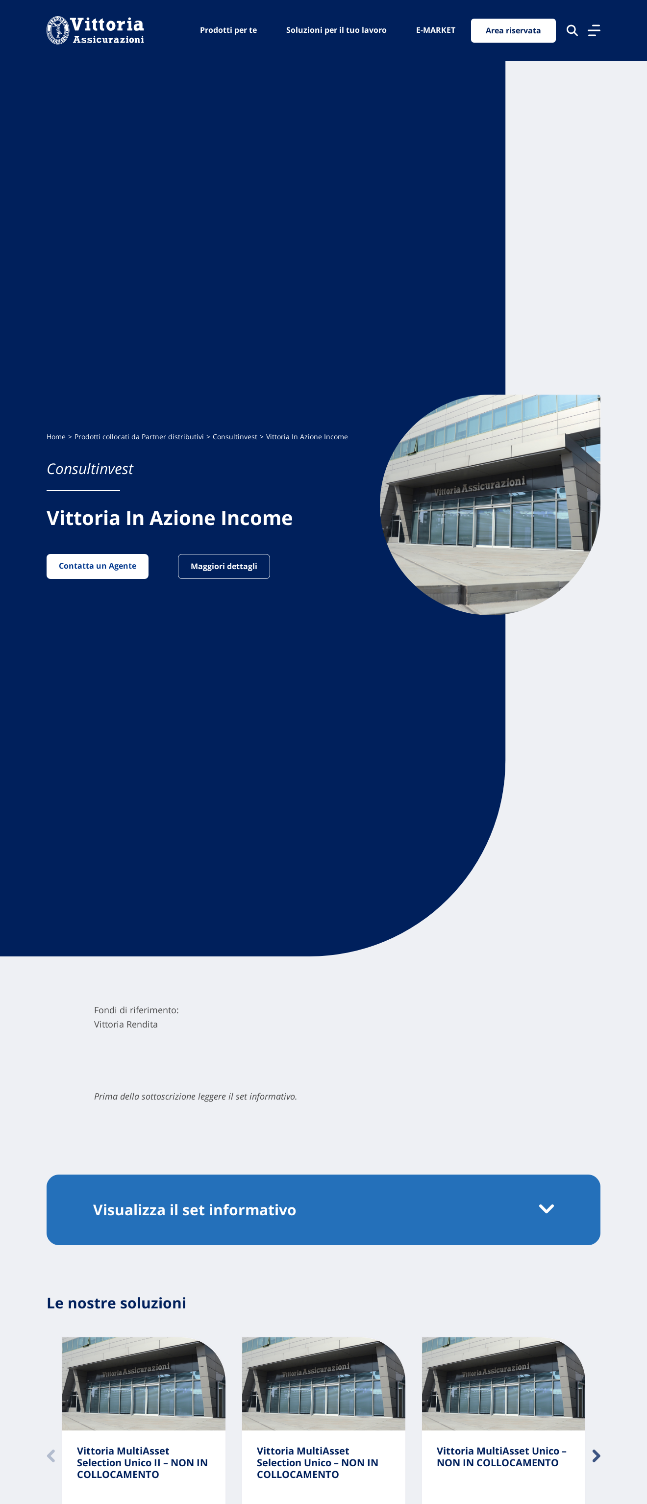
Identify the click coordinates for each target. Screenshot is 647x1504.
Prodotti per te (228, 30)
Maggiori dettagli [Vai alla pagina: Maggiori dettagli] (224, 566)
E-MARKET (435, 30)
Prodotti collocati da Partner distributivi (139, 436)
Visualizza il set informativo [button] (195, 1210)
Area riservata (513, 30)
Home (56, 436)
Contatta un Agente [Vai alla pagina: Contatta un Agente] (97, 565)
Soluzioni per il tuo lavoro (336, 30)
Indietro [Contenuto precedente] (51, 1456)
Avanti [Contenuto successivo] (596, 1456)
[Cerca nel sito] (572, 30)
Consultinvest (235, 436)
